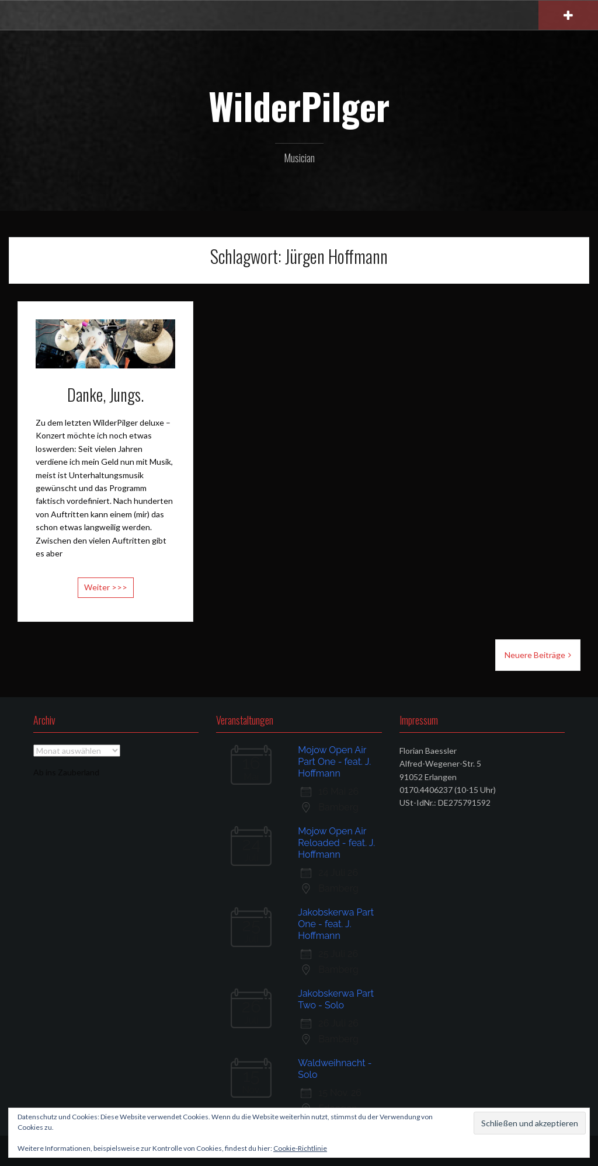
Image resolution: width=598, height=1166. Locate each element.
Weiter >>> (105, 587)
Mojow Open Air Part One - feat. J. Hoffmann (334, 761)
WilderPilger (299, 106)
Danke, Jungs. (105, 394)
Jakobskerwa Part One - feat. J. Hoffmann (336, 924)
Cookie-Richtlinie (300, 1148)
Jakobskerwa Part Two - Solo (336, 999)
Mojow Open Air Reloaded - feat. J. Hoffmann (336, 843)
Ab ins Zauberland (66, 772)
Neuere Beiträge (535, 655)
